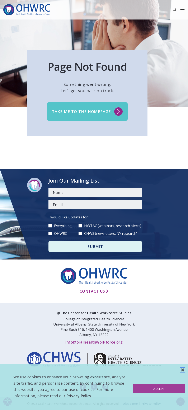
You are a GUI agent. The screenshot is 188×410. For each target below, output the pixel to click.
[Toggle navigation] (182, 9)
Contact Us (94, 291)
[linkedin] (94, 359)
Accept (159, 389)
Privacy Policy (78, 395)
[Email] (95, 204)
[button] (182, 370)
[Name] (95, 192)
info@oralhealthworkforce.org (94, 342)
